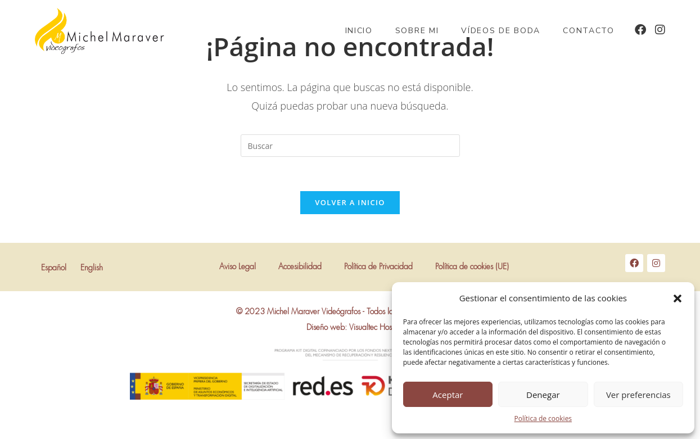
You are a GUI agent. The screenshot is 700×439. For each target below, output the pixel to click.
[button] (677, 298)
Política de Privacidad (378, 267)
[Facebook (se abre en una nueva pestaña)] (640, 29)
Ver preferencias (638, 394)
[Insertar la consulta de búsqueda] (350, 145)
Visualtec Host (371, 327)
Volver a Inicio (350, 202)
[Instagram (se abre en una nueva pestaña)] (660, 29)
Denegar (543, 394)
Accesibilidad (300, 267)
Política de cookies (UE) (472, 267)
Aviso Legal (237, 267)
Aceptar (447, 394)
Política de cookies (543, 418)
